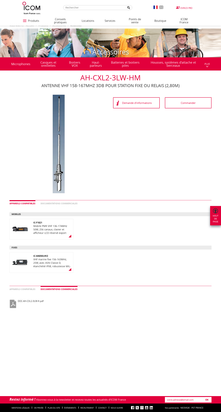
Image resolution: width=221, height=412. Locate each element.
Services (110, 21)
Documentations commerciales (59, 203)
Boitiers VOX (74, 64)
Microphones (20, 64)
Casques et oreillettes (48, 64)
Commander (188, 103)
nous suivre (117, 407)
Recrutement (87, 407)
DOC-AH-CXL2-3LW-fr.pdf (31, 301)
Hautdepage (215, 219)
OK (207, 399)
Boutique (160, 21)
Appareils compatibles (22, 203)
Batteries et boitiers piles (125, 64)
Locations (88, 21)
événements (70, 407)
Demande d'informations (137, 103)
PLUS (207, 65)
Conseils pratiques (60, 20)
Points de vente (135, 20)
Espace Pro (186, 8)
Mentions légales (21, 407)
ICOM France (184, 20)
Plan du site (54, 407)
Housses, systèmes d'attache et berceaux (173, 64)
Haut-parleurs (96, 64)
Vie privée (38, 407)
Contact (102, 407)
